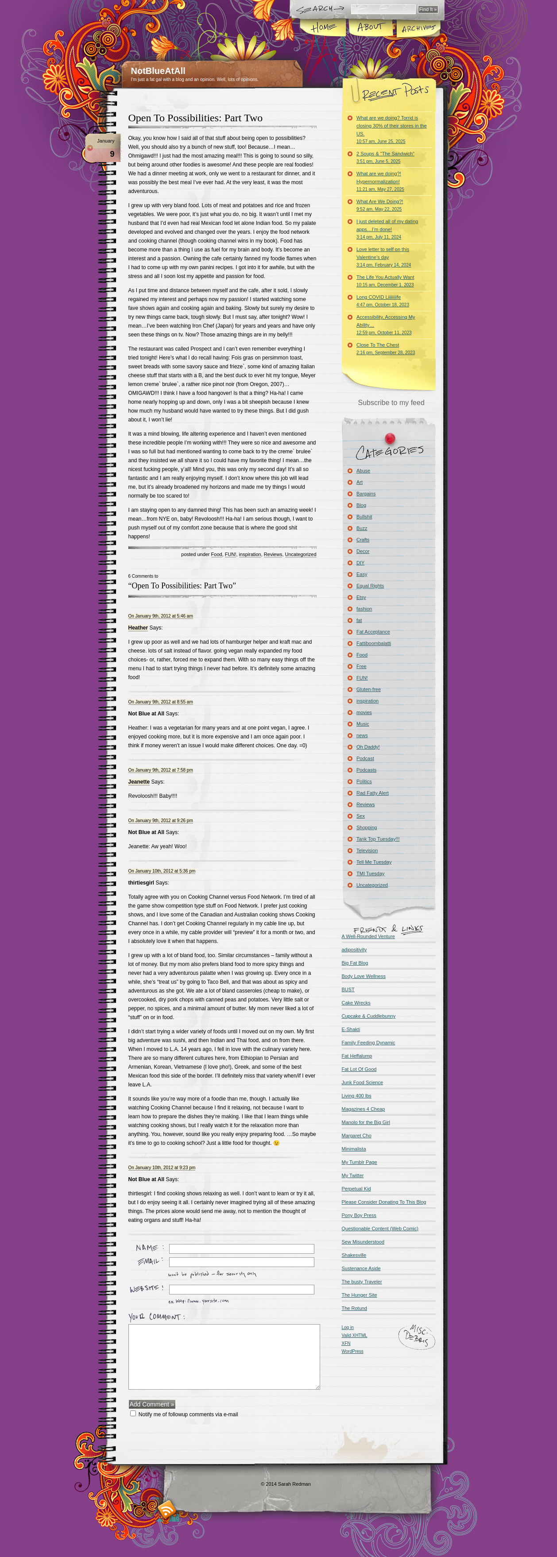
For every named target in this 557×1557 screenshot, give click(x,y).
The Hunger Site (359, 1295)
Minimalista (354, 1148)
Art (359, 482)
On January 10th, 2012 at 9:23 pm (162, 1167)
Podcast (365, 758)
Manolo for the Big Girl (366, 1122)
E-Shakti (351, 1029)
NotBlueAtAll (158, 71)
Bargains (365, 493)
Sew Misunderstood (363, 1241)
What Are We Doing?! (379, 205)
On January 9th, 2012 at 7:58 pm (160, 770)
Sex (360, 816)
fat (359, 620)
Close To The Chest (385, 348)
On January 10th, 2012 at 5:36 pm (162, 871)
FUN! (230, 554)
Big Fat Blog (355, 963)
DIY (360, 562)
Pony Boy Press (359, 1215)
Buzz (361, 528)
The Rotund (354, 1308)
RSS (167, 1509)
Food (216, 554)
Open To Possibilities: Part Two (195, 118)
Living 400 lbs (356, 1095)
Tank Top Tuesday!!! (378, 839)
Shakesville (354, 1255)
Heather (138, 628)
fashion (364, 608)
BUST (348, 989)
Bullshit (364, 516)
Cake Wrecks (356, 1002)
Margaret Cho (356, 1135)
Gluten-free (368, 689)
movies (364, 712)
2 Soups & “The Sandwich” (385, 157)
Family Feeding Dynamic (368, 1042)
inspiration (250, 554)
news (362, 735)
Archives (418, 28)
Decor (362, 551)
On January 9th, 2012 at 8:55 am (160, 701)
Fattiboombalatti (373, 643)
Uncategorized (301, 554)
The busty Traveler (362, 1281)
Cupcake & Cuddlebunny (369, 1016)
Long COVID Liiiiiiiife (382, 300)
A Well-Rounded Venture (368, 936)
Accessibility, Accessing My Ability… (385, 324)
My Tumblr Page (359, 1162)
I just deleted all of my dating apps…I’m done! (387, 229)
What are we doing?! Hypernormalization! (380, 181)
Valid (354, 1335)
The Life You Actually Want (385, 280)
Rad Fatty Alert (372, 793)
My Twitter (353, 1175)
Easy (361, 574)
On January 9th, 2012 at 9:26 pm (160, 820)
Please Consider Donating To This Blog (384, 1202)
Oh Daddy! (368, 747)
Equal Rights (370, 585)
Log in (348, 1327)
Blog (361, 505)
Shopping (366, 827)
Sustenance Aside (361, 1268)
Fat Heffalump (357, 1056)
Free (361, 666)
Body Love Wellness (364, 976)
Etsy (361, 597)
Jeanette (139, 782)
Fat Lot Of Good (359, 1069)
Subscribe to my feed (391, 402)
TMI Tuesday (370, 873)
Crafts (362, 539)
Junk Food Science (362, 1082)
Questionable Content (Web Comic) (380, 1228)
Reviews (273, 554)
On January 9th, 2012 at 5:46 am (160, 616)
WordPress (353, 1351)
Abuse (363, 470)
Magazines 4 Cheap (363, 1109)
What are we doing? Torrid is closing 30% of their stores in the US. (391, 129)
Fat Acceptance (373, 631)
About (371, 28)
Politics (364, 781)
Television (367, 850)
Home (323, 28)
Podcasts (366, 770)
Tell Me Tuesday (373, 862)
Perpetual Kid (356, 1188)
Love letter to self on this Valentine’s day (383, 257)
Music (362, 723)
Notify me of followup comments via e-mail (188, 1414)
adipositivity (354, 949)
